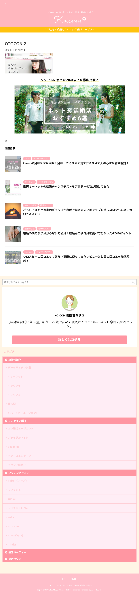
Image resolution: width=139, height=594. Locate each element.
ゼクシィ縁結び (17, 465)
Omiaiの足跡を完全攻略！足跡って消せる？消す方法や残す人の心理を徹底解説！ (76, 163)
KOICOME (69, 578)
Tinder (12, 544)
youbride (13, 447)
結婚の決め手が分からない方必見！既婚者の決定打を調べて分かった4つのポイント (77, 233)
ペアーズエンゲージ (19, 456)
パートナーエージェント (24, 413)
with (11, 517)
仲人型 (12, 403)
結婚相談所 (14, 359)
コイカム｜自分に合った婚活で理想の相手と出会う (70, 585)
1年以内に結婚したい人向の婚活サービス (69, 29)
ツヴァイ (15, 385)
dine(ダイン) (15, 535)
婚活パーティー (17, 552)
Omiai (12, 499)
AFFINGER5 (96, 589)
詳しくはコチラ (69, 339)
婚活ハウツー (16, 559)
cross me (13, 526)
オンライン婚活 (17, 420)
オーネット (16, 376)
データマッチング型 (19, 367)
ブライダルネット (18, 437)
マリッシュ (14, 490)
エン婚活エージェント (21, 428)
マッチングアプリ (18, 473)
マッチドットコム (18, 508)
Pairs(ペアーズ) (17, 480)
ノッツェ (15, 394)
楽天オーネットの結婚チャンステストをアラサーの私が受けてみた (66, 187)
